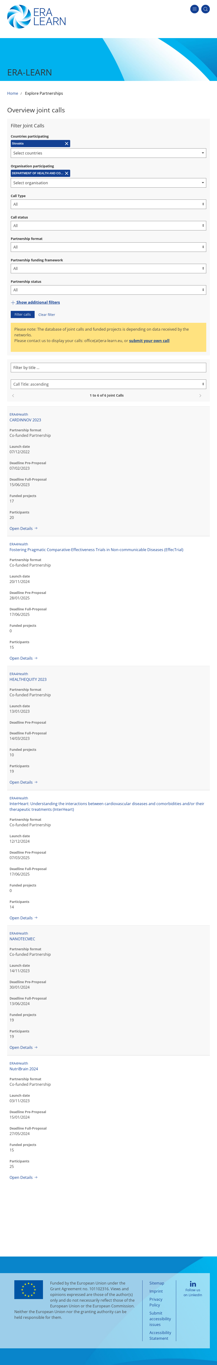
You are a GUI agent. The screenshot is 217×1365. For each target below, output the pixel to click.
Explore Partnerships (44, 93)
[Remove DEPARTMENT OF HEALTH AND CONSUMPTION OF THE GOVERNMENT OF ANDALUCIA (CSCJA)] (40, 173)
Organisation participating (32, 166)
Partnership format (26, 238)
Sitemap (156, 1283)
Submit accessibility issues (160, 1318)
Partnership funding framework (37, 260)
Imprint (156, 1291)
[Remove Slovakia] (40, 143)
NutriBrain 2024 (24, 1068)
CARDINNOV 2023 (25, 420)
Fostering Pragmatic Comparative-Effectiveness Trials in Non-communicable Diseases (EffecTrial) (96, 549)
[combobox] (108, 153)
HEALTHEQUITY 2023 (28, 679)
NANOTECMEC (22, 939)
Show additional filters (35, 302)
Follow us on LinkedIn (193, 1289)
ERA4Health (19, 414)
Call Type (18, 196)
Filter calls (23, 314)
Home (12, 93)
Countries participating (30, 136)
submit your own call (149, 340)
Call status (19, 217)
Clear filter (46, 314)
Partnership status (26, 281)
